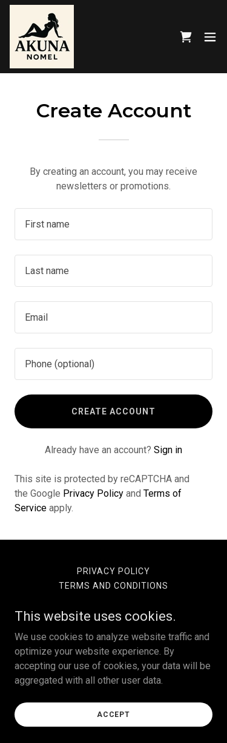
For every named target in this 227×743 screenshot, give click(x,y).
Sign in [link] (168, 450)
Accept (113, 714)
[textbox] (113, 224)
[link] (42, 36)
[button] (210, 37)
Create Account (113, 411)
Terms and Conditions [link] (113, 586)
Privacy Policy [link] (93, 493)
